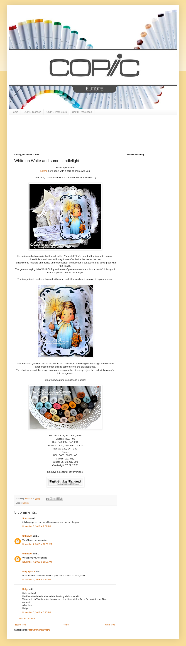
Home (14, 111)
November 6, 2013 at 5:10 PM (36, 612)
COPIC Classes (32, 111)
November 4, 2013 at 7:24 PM (36, 579)
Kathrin (44, 171)
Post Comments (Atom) (38, 630)
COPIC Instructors (56, 111)
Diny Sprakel (28, 571)
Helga (25, 589)
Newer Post (20, 625)
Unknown (27, 536)
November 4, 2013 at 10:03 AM (37, 544)
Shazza (26, 518)
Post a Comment (27, 618)
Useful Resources (82, 111)
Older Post (110, 625)
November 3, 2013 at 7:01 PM (36, 526)
